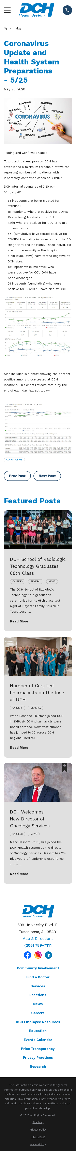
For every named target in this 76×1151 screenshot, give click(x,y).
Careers (38, 1013)
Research (38, 1066)
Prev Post (17, 476)
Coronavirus (14, 459)
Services (38, 986)
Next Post (47, 476)
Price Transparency (38, 1049)
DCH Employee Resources (38, 1022)
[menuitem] (38, 1122)
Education (38, 1031)
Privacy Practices (38, 1057)
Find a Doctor (37, 977)
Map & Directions (38, 938)
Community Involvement (38, 968)
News (38, 1004)
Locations (37, 995)
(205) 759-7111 (38, 945)
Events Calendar (38, 1040)
